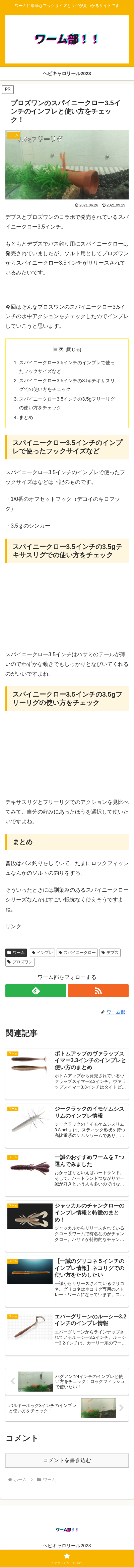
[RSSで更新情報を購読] (98, 990)
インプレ (42, 952)
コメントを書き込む (67, 1460)
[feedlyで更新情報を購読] (35, 990)
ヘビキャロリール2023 (67, 1545)
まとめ (26, 417)
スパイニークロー (77, 952)
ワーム (16, 952)
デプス (110, 952)
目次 (58, 349)
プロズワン (19, 962)
